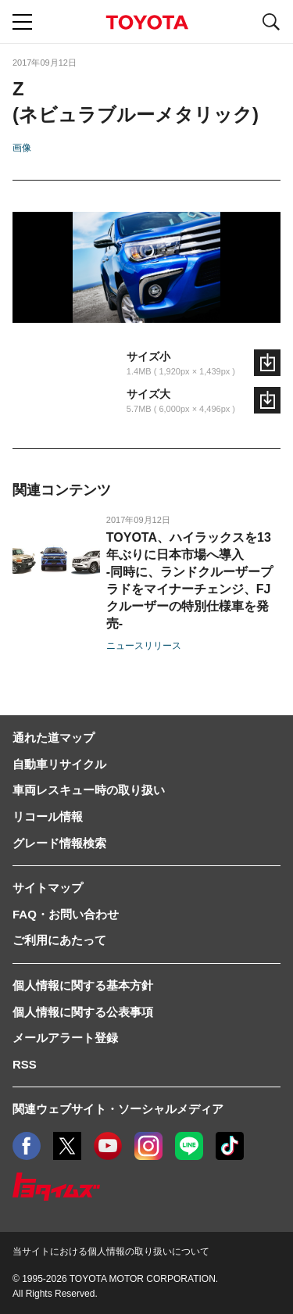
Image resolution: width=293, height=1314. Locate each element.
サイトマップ (48, 887)
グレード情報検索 (59, 843)
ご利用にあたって (59, 940)
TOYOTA (146, 22)
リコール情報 (48, 816)
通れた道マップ (54, 737)
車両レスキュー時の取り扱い (89, 790)
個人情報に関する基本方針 (83, 985)
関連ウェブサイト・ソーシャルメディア (118, 1108)
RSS (25, 1064)
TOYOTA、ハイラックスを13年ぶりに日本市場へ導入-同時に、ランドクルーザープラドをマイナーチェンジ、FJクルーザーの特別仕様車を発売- (189, 580)
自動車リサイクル (59, 764)
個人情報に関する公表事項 (83, 1012)
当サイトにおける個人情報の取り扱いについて (111, 1251)
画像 (22, 147)
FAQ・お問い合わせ (66, 914)
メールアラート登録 (65, 1037)
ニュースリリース (143, 645)
